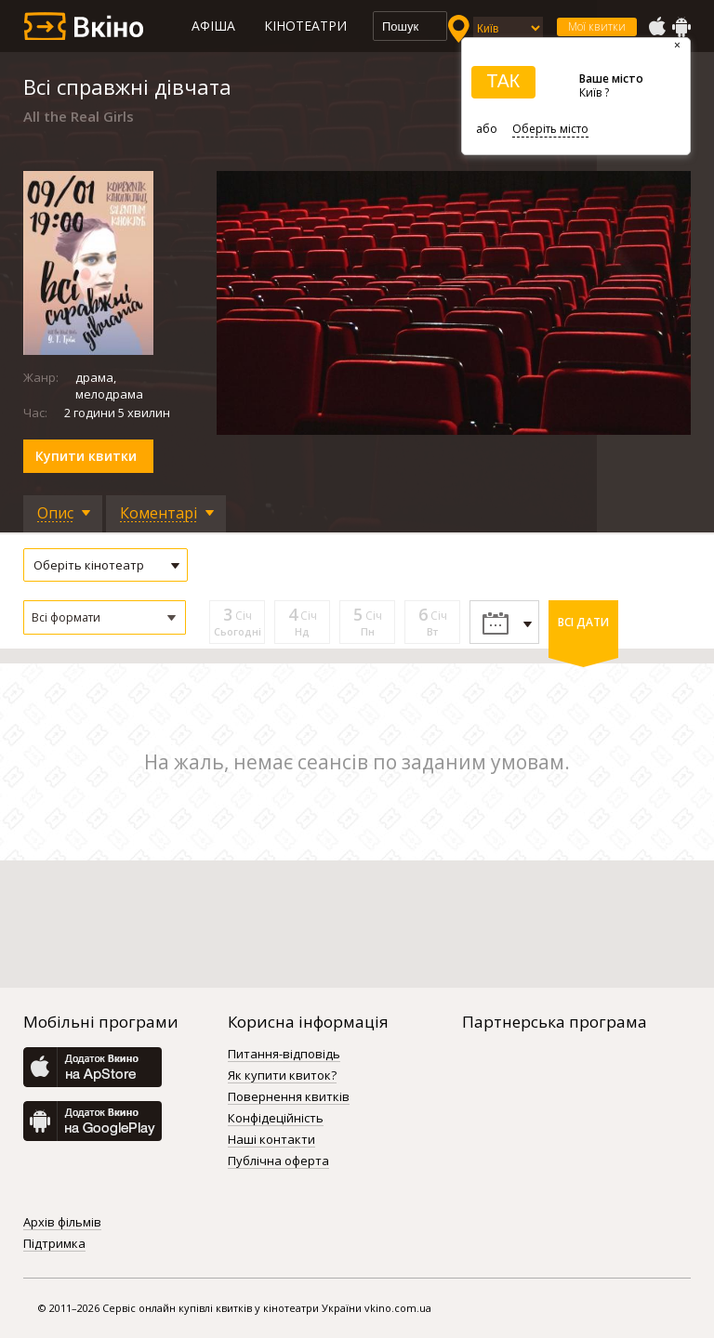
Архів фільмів (62, 1222)
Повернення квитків (289, 1097)
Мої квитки (597, 26)
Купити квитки (86, 456)
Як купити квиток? (282, 1076)
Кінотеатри (305, 25)
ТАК (503, 81)
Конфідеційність (276, 1118)
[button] (104, 617)
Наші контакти (271, 1140)
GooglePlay (681, 27)
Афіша (213, 25)
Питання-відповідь (284, 1054)
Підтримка (54, 1244)
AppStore (656, 27)
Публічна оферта (278, 1161)
